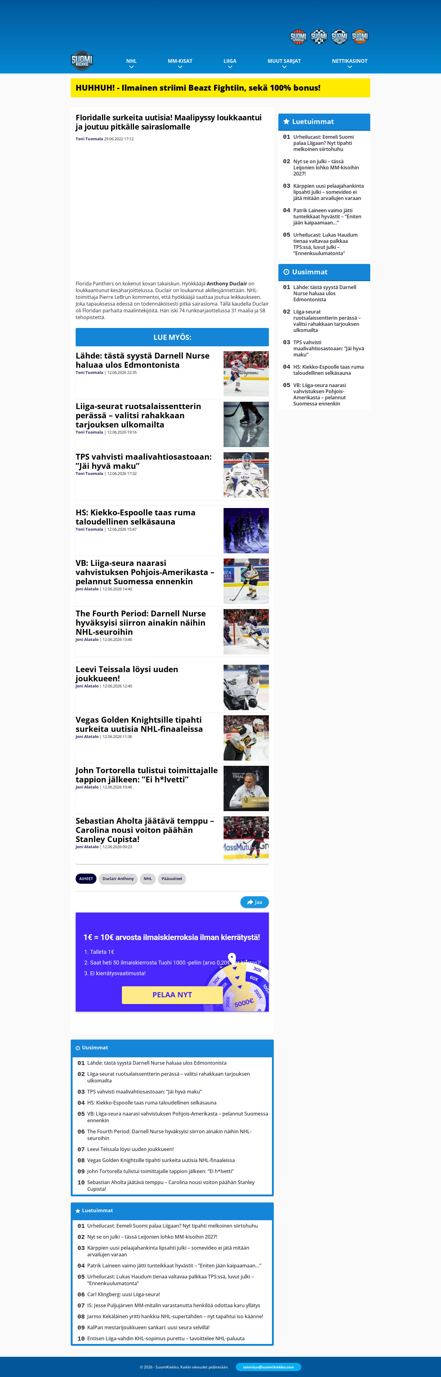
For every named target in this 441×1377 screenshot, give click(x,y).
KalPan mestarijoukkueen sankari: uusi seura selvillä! (148, 1327)
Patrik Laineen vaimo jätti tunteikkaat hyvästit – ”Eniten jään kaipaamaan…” (174, 1265)
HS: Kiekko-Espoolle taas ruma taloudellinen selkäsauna (136, 517)
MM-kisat (180, 61)
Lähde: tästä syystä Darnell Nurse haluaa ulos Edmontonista (142, 360)
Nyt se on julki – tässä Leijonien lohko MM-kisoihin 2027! (152, 1236)
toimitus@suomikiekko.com (268, 1367)
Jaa (254, 902)
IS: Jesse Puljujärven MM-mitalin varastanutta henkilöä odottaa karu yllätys (173, 1305)
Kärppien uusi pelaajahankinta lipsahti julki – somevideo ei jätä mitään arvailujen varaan (168, 1251)
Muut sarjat (284, 61)
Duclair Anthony (118, 878)
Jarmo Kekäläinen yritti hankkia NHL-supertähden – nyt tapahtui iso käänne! (175, 1316)
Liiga (230, 61)
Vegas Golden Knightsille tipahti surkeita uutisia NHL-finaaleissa (139, 724)
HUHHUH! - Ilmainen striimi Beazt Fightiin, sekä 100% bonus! (198, 87)
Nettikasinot (350, 61)
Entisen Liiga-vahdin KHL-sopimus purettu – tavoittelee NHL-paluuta (166, 1338)
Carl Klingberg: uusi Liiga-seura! (123, 1294)
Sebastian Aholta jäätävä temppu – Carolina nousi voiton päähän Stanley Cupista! (145, 830)
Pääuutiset (172, 878)
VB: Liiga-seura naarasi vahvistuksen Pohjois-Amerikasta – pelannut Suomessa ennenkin (145, 572)
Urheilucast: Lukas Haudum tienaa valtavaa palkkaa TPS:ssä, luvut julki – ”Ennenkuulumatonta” (170, 1280)
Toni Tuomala (89, 138)
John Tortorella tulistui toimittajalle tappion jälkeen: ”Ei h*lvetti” (147, 775)
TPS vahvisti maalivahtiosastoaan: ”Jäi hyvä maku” (144, 461)
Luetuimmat (97, 1210)
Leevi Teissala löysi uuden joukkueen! (127, 674)
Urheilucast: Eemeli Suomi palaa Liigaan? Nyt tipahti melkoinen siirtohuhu (172, 1225)
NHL (131, 61)
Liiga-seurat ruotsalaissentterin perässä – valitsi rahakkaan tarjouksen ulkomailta (138, 415)
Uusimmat (95, 1047)
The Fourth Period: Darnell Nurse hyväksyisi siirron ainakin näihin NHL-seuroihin (141, 622)
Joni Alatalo (87, 589)
